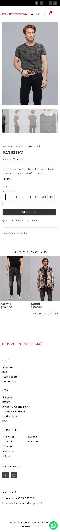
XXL (37, 197)
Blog (4, 372)
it (50, 3)
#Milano (32, 436)
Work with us (9, 416)
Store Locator (10, 376)
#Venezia (8, 451)
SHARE (32, 220)
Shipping (7, 397)
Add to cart (29, 212)
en (55, 3)
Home (7, 146)
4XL (51, 197)
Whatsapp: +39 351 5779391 (18, 498)
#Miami (7, 441)
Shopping (20, 146)
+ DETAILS (7, 179)
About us (7, 367)
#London (7, 446)
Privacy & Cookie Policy (16, 406)
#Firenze (32, 441)
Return (6, 402)
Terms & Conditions (14, 411)
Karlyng (36, 303)
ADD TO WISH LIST (13, 220)
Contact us (9, 381)
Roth (4, 303)
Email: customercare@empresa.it (22, 503)
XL (30, 197)
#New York (8, 436)
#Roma (7, 456)
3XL (44, 197)
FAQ (4, 421)
